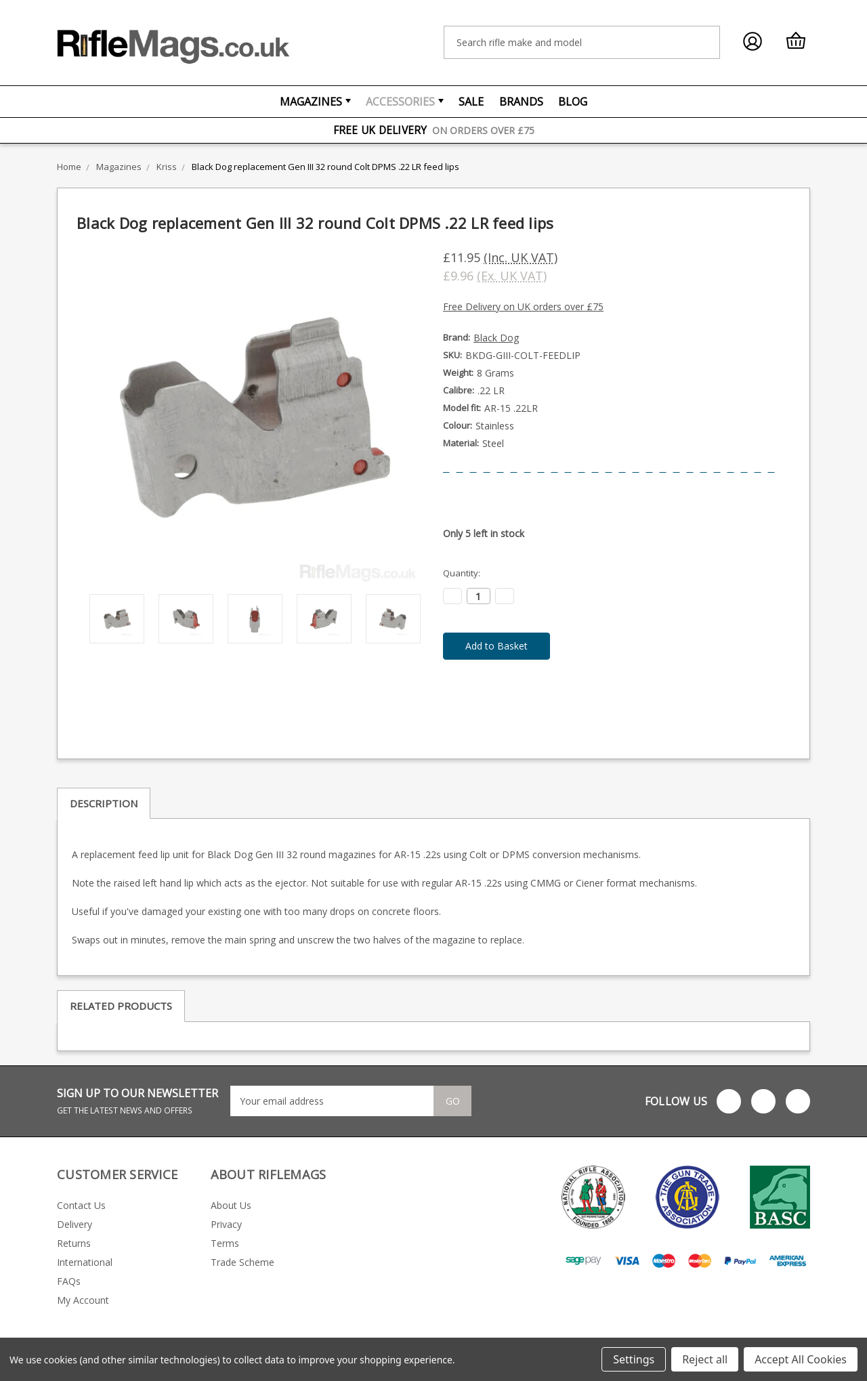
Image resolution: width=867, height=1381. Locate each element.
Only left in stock (483, 533)
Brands (521, 101)
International (84, 1262)
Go (453, 1101)
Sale (471, 101)
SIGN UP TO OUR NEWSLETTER (137, 1101)
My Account (83, 1300)
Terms (225, 1243)
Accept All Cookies (801, 1359)
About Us (231, 1205)
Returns (74, 1243)
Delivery (74, 1224)
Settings (633, 1359)
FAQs (69, 1281)
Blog (572, 101)
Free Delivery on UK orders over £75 (523, 306)
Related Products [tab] (121, 1006)
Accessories (405, 101)
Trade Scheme (242, 1262)
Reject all (704, 1359)
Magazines (315, 101)
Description (104, 803)
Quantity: (461, 573)
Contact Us (81, 1205)
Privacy (226, 1224)
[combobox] (582, 42)
